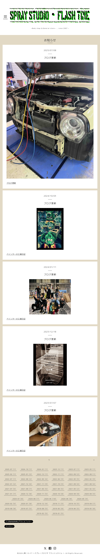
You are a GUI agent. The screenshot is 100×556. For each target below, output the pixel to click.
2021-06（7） (27, 489)
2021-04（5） (58, 489)
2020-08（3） (90, 494)
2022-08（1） (90, 474)
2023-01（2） (27, 474)
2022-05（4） (42, 479)
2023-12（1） (58, 469)
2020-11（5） (42, 494)
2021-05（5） (42, 489)
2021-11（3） (42, 484)
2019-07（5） (27, 508)
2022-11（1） (58, 474)
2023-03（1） (90, 469)
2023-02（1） (11, 474)
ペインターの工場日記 (16, 254)
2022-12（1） (42, 474)
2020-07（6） (18, 499)
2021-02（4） (90, 489)
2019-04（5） (74, 508)
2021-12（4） (27, 484)
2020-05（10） (50, 499)
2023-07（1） (74, 469)
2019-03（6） (90, 508)
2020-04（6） (67, 499)
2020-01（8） (27, 503)
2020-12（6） (27, 494)
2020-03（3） (83, 499)
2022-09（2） (74, 474)
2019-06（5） (42, 508)
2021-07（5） (11, 489)
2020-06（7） (34, 499)
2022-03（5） (74, 479)
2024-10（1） (27, 469)
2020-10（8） (58, 494)
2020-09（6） (74, 494)
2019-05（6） (58, 508)
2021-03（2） (74, 489)
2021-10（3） (58, 484)
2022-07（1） (11, 479)
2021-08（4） (90, 484)
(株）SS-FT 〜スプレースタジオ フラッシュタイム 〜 (43, 553)
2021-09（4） (74, 484)
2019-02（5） (42, 513)
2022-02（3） (90, 479)
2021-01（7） (11, 494)
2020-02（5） (11, 503)
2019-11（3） (58, 503)
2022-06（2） (27, 479)
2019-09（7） (90, 503)
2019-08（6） (11, 508)
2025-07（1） (11, 469)
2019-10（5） (74, 503)
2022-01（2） (11, 484)
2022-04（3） (58, 479)
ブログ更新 (11, 183)
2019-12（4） (42, 503)
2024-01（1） (42, 469)
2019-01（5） (58, 513)
